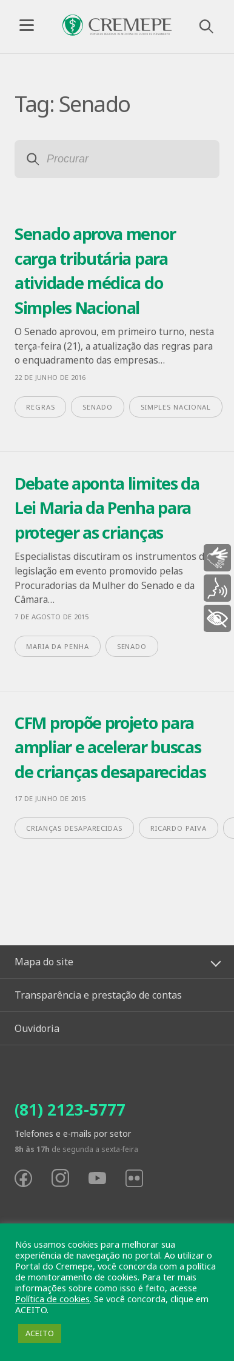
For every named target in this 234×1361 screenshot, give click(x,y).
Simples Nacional (176, 406)
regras (40, 406)
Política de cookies (52, 1298)
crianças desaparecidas (74, 828)
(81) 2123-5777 (70, 1109)
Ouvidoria (37, 1028)
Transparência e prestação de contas (98, 995)
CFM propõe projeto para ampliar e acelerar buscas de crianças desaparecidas (110, 747)
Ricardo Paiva (178, 828)
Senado (97, 406)
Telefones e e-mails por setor (73, 1133)
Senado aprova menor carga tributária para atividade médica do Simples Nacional (95, 270)
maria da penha (57, 646)
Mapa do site (44, 961)
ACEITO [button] (39, 1333)
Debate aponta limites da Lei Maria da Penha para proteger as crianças (107, 508)
